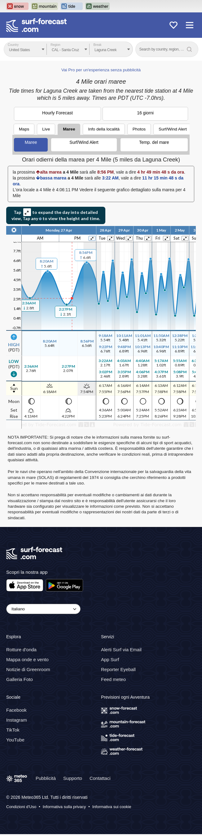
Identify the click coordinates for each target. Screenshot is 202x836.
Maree (69, 129)
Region (55, 44)
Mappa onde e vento (27, 659)
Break (97, 44)
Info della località (103, 129)
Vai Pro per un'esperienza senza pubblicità (101, 70)
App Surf (110, 659)
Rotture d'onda (21, 649)
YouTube (15, 739)
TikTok (13, 729)
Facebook (16, 710)
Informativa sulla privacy (64, 806)
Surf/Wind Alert (173, 129)
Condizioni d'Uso (21, 806)
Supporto (72, 778)
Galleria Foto (19, 679)
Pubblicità (46, 778)
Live (46, 129)
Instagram (16, 720)
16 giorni (145, 112)
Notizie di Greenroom (28, 669)
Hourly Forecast (57, 112)
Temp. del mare (154, 142)
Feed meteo (113, 679)
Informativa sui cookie (111, 806)
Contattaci (100, 778)
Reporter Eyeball (118, 669)
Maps (24, 129)
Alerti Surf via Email (121, 649)
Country (13, 44)
